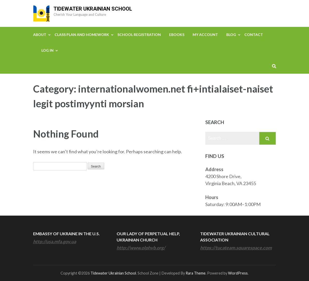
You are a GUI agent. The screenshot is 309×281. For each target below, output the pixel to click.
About (39, 34)
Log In (47, 50)
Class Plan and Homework (82, 34)
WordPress (238, 273)
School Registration (139, 34)
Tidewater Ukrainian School (93, 9)
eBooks (176, 34)
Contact (253, 34)
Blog (231, 34)
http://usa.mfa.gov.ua (54, 241)
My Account (205, 34)
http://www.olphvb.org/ (141, 247)
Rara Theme (196, 273)
